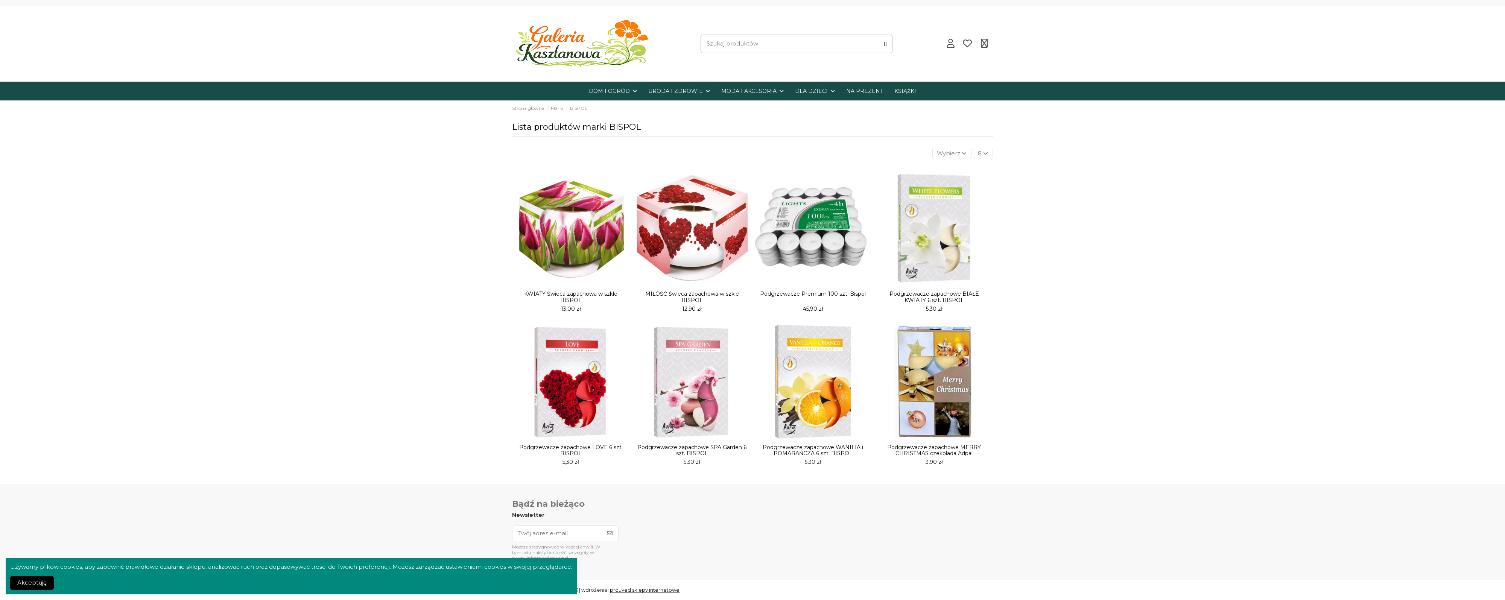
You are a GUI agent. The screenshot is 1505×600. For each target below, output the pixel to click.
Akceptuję (32, 582)
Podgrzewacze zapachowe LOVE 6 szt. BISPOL (571, 450)
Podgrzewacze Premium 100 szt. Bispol (813, 294)
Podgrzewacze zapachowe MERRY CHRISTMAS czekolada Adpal (934, 450)
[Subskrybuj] (609, 533)
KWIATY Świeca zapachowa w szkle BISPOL (570, 297)
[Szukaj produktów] (885, 44)
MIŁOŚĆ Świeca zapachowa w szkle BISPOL (692, 297)
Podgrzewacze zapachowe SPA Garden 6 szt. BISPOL (691, 450)
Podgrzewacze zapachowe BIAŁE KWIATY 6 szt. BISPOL (934, 297)
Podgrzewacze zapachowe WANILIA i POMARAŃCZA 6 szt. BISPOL (813, 450)
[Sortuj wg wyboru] (951, 153)
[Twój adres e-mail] (557, 533)
